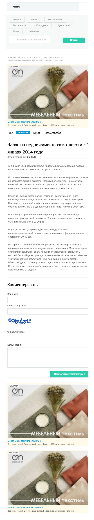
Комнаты (34, 31)
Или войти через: (15, 332)
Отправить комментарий (69, 374)
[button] (9, 337)
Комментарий (14, 344)
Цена (16, 31)
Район (34, 19)
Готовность (19, 25)
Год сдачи (42, 25)
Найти (74, 40)
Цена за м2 (64, 25)
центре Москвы (18, 229)
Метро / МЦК (55, 19)
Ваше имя (12, 294)
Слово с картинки (16, 305)
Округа (17, 19)
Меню (16, 6)
